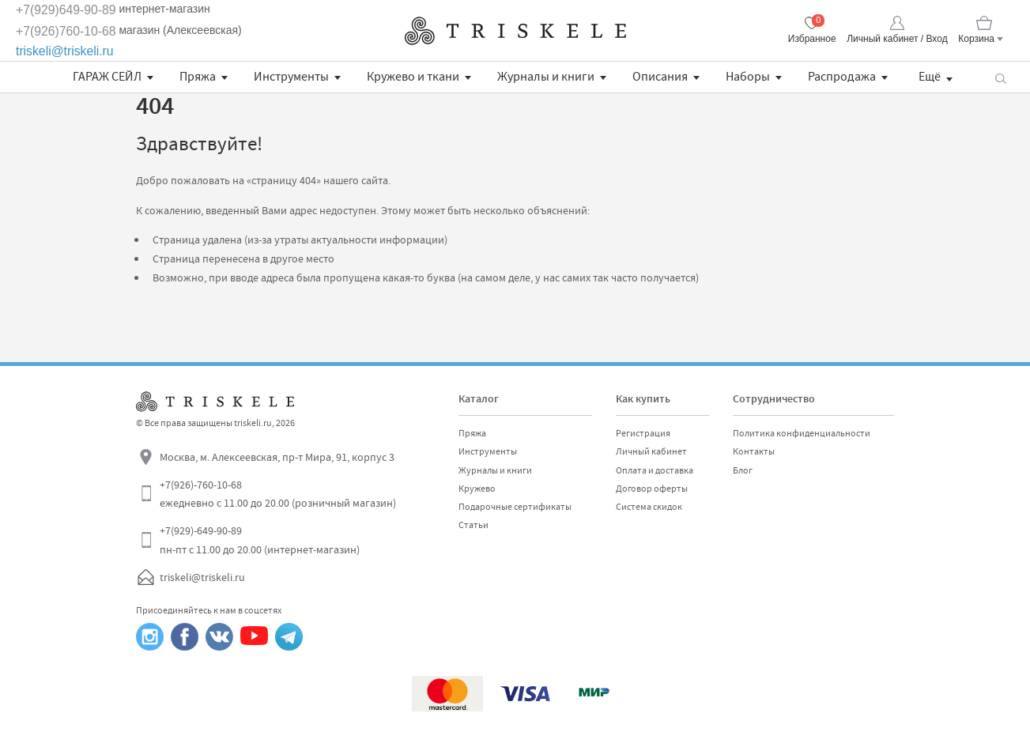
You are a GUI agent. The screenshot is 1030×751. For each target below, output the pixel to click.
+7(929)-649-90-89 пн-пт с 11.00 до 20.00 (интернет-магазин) (260, 540)
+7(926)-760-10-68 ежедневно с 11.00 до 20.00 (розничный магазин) (278, 494)
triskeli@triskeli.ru (65, 51)
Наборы (748, 77)
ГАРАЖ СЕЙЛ (107, 77)
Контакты (754, 451)
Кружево (477, 488)
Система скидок (649, 506)
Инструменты (291, 77)
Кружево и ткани (413, 77)
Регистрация (643, 433)
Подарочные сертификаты (515, 506)
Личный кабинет (651, 451)
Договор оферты (652, 488)
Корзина (976, 38)
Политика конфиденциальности (801, 433)
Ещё (930, 77)
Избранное (812, 38)
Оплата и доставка (654, 470)
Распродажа (842, 77)
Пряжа (197, 77)
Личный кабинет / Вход (897, 38)
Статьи (473, 525)
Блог (743, 470)
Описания (660, 77)
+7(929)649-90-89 (66, 10)
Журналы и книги (545, 77)
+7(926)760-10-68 (66, 31)
